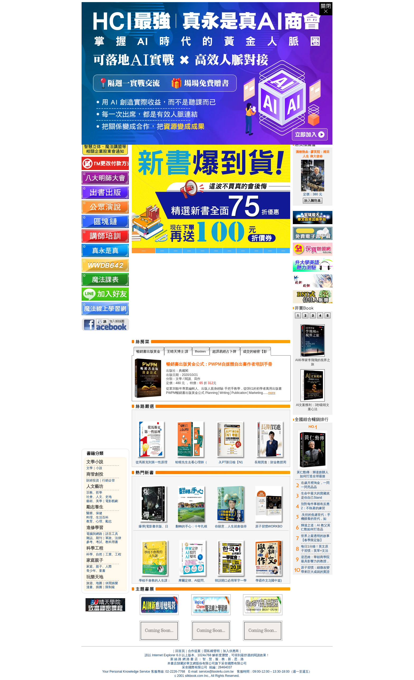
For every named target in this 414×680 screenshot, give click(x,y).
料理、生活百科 (97, 517)
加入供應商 (231, 651)
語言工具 (111, 534)
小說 (99, 468)
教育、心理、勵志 (99, 521)
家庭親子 (94, 560)
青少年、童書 (95, 571)
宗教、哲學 (94, 492)
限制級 (110, 587)
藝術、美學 (94, 501)
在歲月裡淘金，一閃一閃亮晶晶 (315, 485)
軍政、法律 (113, 538)
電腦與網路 (94, 534)
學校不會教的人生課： (155, 580)
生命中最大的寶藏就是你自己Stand (315, 495)
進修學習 (94, 527)
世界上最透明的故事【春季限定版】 (315, 538)
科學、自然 (94, 554)
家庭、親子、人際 (99, 566)
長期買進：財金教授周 (270, 462)
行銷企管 (108, 480)
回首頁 (180, 651)
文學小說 (94, 462)
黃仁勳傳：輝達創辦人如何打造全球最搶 (312, 474)
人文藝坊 (94, 486)
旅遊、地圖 (94, 583)
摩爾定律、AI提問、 (192, 580)
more (271, 393)
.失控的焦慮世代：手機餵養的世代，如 (315, 517)
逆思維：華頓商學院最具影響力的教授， (315, 559)
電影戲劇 (111, 501)
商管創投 (94, 474)
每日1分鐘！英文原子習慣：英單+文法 (314, 548)
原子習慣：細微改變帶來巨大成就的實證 (315, 570)
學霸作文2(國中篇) (269, 580)
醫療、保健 (94, 513)
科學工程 (94, 548)
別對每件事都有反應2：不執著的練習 (315, 506)
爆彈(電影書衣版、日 (153, 526)
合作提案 (194, 651)
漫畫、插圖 (94, 587)
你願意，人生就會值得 (231, 526)
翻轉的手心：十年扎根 (191, 526)
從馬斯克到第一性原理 (151, 462)
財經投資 (92, 480)
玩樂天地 (94, 577)
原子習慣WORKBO (269, 526)
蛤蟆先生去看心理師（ (191, 462)
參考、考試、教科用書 (102, 542)
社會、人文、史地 (99, 497)
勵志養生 (94, 507)
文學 (89, 468)
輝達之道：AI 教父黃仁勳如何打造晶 (315, 527)
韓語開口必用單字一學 (231, 580)
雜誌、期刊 (94, 538)
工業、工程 (113, 554)
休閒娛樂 (111, 583)
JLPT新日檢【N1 (231, 462)
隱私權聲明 (212, 651)
